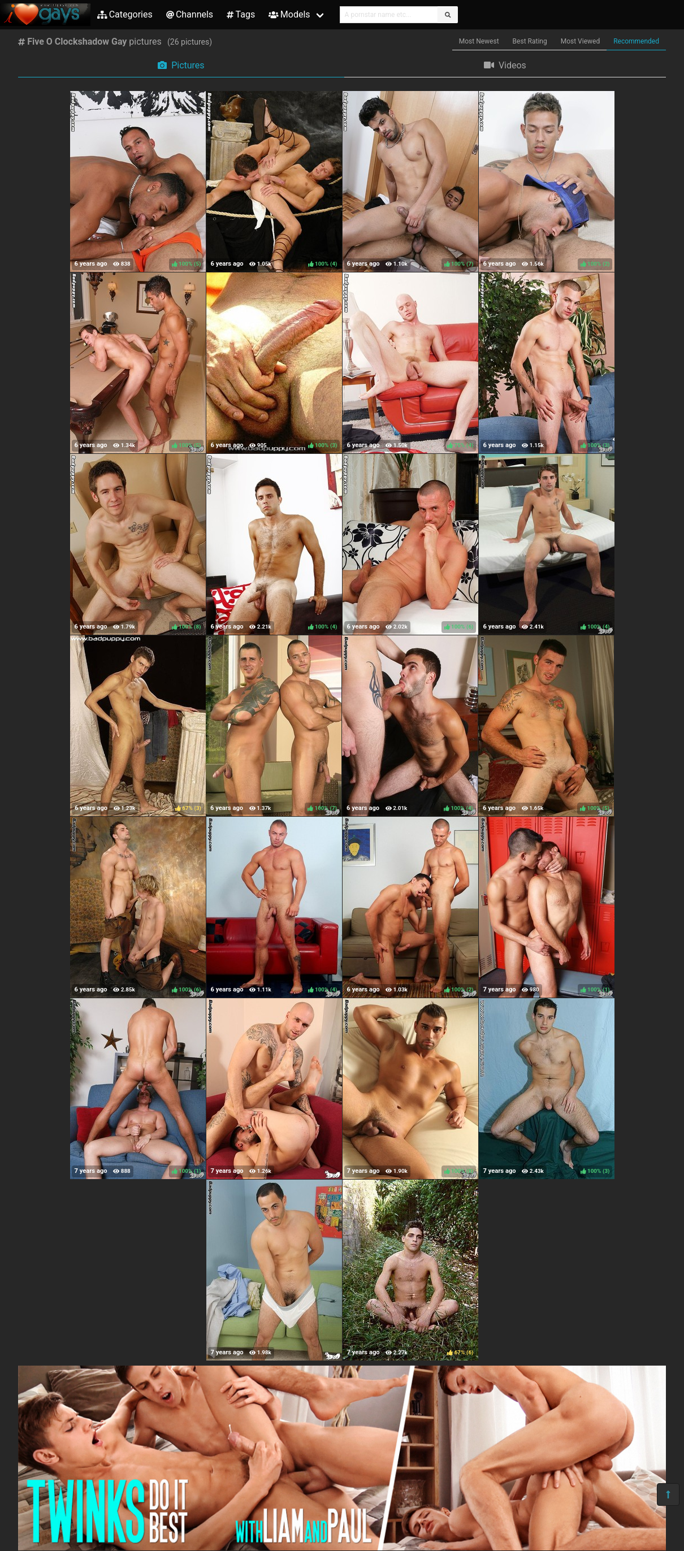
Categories (125, 14)
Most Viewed (580, 41)
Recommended (636, 41)
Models (289, 14)
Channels (189, 14)
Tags (241, 14)
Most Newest (479, 41)
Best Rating (530, 41)
